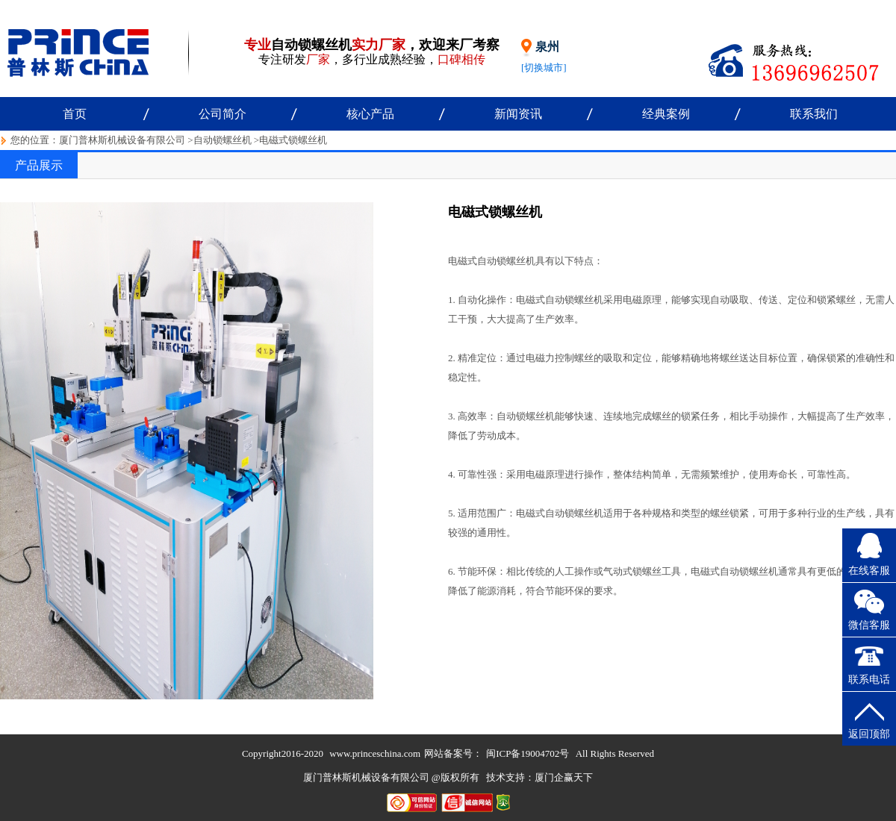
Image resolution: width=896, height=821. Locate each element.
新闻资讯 (518, 113)
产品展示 (39, 165)
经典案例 (666, 113)
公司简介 (222, 113)
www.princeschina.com (374, 753)
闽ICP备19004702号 (527, 753)
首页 (75, 113)
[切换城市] (544, 67)
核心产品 (370, 113)
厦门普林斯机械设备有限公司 (122, 140)
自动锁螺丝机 (222, 140)
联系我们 (814, 113)
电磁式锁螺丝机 (293, 140)
